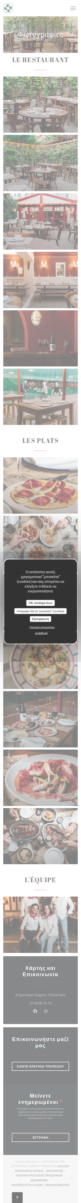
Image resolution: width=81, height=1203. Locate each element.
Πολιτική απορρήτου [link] (42, 627)
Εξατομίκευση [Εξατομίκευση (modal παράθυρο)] (40, 619)
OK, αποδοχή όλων (40, 603)
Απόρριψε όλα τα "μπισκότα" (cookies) (40, 611)
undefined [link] (41, 633)
